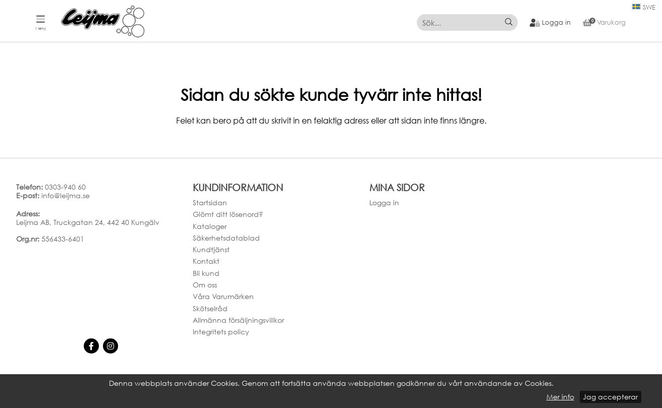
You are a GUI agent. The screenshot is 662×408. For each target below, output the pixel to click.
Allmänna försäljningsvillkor (238, 320)
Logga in (384, 202)
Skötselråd (210, 308)
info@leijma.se (65, 195)
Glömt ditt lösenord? (228, 214)
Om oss (205, 284)
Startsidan (210, 202)
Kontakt (206, 261)
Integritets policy (221, 331)
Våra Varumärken (223, 297)
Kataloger (210, 226)
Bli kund (206, 273)
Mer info (560, 397)
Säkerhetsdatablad (226, 238)
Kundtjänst (211, 249)
